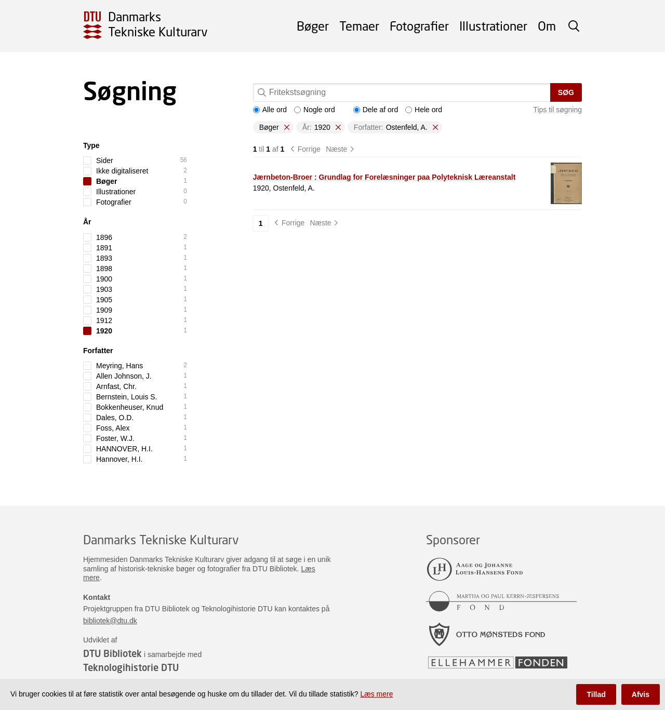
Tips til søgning (557, 109)
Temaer (359, 25)
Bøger (313, 25)
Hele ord (423, 109)
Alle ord (270, 109)
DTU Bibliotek (112, 653)
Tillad (596, 694)
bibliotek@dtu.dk (110, 621)
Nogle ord (314, 109)
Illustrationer (493, 25)
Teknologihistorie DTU (131, 667)
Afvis (640, 694)
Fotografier (419, 25)
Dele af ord (375, 109)
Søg (566, 92)
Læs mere (376, 694)
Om (547, 25)
